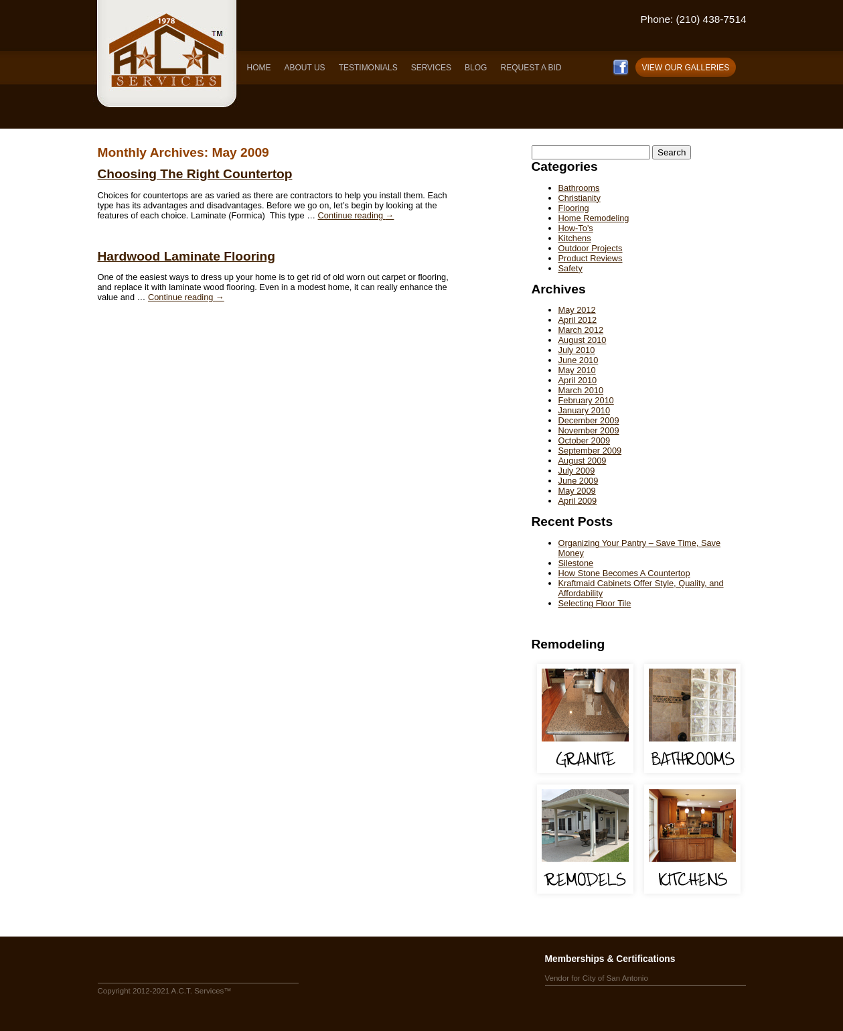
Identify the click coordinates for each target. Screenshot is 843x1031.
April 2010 (577, 380)
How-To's (575, 228)
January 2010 (584, 410)
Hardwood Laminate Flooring (186, 256)
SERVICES (431, 67)
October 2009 (584, 440)
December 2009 (588, 420)
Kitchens (574, 238)
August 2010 (582, 340)
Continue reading (356, 215)
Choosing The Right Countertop (195, 174)
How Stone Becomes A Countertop (624, 573)
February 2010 (586, 400)
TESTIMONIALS (368, 67)
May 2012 (577, 310)
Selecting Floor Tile (594, 603)
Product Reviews (590, 258)
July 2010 (576, 350)
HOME (259, 67)
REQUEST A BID (530, 67)
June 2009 (578, 481)
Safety (570, 268)
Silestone (576, 563)
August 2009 (582, 461)
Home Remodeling (593, 218)
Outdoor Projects (590, 248)
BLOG (476, 67)
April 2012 (577, 320)
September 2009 (590, 450)
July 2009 (576, 471)
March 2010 (581, 390)
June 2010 (578, 360)
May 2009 (577, 491)
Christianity (579, 198)
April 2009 (577, 501)
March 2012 (581, 330)
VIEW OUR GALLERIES (686, 67)
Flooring (573, 208)
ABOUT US (305, 67)
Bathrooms (579, 188)
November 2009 (588, 430)
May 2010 (577, 370)
